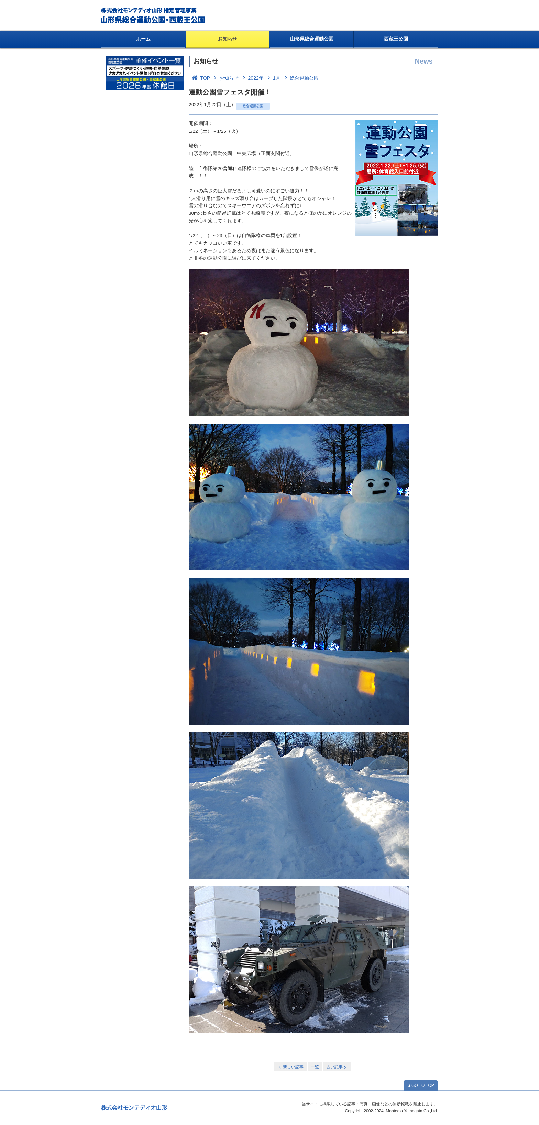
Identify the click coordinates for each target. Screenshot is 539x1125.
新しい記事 (290, 1067)
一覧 (315, 1067)
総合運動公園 (300, 78)
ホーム (143, 39)
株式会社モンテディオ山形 (134, 1108)
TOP (199, 78)
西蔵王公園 (396, 39)
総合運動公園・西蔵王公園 (153, 15)
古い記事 (336, 1067)
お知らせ (227, 39)
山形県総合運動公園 (311, 39)
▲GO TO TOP (420, 1085)
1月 (272, 78)
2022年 (252, 78)
